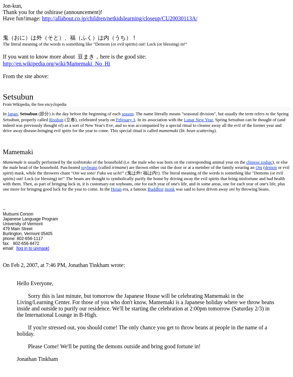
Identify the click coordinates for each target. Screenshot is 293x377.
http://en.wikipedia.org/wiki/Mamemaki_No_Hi (56, 64)
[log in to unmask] (32, 248)
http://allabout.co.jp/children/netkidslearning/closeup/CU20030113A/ (120, 18)
